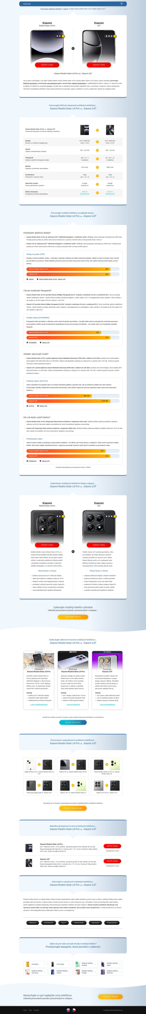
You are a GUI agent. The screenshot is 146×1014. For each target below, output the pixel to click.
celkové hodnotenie (79, 83)
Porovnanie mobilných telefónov (51, 9)
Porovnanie (112, 923)
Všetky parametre (84, 192)
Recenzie (95, 923)
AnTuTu (31, 406)
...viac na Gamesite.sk (107, 704)
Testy (63, 923)
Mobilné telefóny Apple (108, 964)
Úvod (25, 1010)
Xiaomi (65, 9)
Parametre (48, 923)
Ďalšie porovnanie (73, 808)
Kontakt (36, 1010)
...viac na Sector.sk (73, 704)
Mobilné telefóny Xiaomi (58, 972)
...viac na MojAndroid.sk (38, 704)
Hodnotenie (78, 923)
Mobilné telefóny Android (83, 964)
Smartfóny (30, 964)
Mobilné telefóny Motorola (108, 972)
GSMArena (32, 461)
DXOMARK (33, 342)
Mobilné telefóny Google (83, 972)
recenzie (49, 86)
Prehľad (32, 923)
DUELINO (27, 4)
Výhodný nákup (73, 617)
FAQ (30, 1010)
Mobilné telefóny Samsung (33, 972)
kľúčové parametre (30, 83)
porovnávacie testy (54, 83)
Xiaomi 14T (62, 279)
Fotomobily (56, 964)
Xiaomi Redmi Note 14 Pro (48, 279)
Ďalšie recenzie (73, 722)
